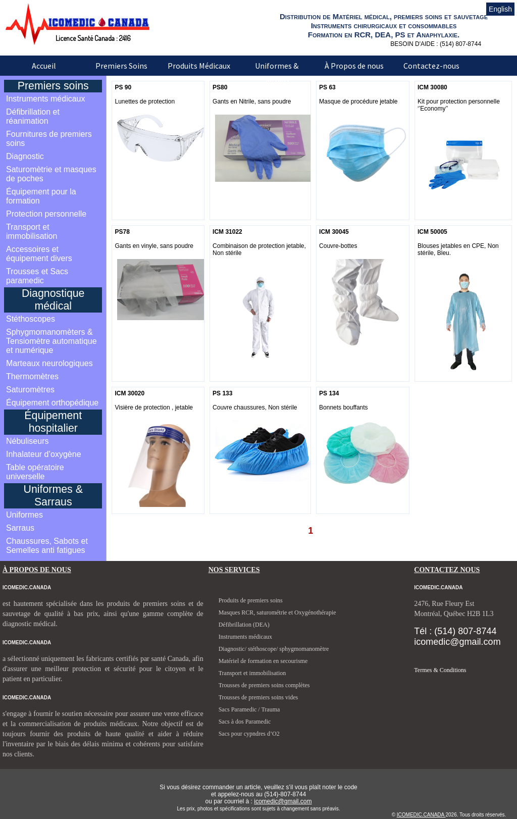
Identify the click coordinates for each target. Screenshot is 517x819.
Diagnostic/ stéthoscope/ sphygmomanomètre (274, 648)
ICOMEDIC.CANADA (421, 814)
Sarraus (20, 528)
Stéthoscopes (30, 319)
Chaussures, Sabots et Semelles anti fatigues (47, 545)
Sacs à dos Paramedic (245, 721)
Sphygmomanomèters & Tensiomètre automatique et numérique (51, 341)
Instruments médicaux (45, 98)
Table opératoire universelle (35, 472)
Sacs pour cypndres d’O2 (249, 733)
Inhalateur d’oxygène (43, 454)
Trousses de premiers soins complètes (264, 685)
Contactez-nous (431, 66)
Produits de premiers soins (251, 600)
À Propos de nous (354, 66)
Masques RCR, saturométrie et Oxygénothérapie (277, 612)
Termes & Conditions (440, 670)
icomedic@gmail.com (283, 801)
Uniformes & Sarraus (276, 73)
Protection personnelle (46, 214)
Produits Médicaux (199, 66)
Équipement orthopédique (52, 402)
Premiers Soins (121, 66)
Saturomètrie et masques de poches (51, 174)
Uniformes (24, 514)
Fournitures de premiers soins (49, 138)
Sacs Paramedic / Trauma (249, 709)
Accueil (44, 66)
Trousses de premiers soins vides (258, 697)
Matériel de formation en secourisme (263, 660)
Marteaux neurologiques (49, 363)
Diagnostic (25, 156)
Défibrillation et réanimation (33, 116)
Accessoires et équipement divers (39, 254)
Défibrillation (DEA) (244, 624)
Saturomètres (30, 389)
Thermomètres (32, 376)
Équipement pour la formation (41, 196)
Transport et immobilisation (31, 231)
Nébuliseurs (27, 441)
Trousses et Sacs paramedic (37, 276)
